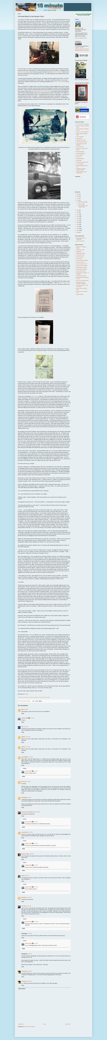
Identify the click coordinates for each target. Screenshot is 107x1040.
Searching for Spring (81, 275)
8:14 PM (36, 943)
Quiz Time (78, 156)
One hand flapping (80, 153)
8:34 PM (29, 797)
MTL (22, 726)
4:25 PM (38, 812)
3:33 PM (30, 953)
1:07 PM (36, 887)
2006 (78, 228)
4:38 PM (36, 821)
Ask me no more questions (82, 131)
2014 (78, 212)
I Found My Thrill (80, 255)
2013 (78, 214)
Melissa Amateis (25, 854)
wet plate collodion (57, 72)
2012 (78, 216)
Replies (24, 768)
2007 (78, 226)
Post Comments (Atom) (29, 1026)
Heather (23, 736)
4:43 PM (29, 906)
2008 (78, 224)
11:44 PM (30, 832)
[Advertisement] (81, 319)
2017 (78, 198)
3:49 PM (32, 854)
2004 (78, 232)
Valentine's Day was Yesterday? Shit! (81, 169)
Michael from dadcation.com (28, 812)
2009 (78, 222)
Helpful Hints (79, 138)
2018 (78, 196)
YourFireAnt (24, 971)
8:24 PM (32, 718)
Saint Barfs (78, 160)
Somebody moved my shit (82, 162)
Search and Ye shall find (82, 265)
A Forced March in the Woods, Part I (83, 206)
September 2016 (82, 202)
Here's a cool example (60, 81)
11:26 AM (28, 736)
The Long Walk (79, 164)
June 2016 (80, 204)
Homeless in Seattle (81, 140)
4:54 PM (30, 933)
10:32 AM (36, 921)
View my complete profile (81, 38)
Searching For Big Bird (81, 269)
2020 (78, 194)
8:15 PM (36, 865)
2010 (78, 220)
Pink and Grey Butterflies (82, 260)
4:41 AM (28, 781)
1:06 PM (31, 757)
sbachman (24, 897)
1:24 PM (36, 771)
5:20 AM (27, 875)
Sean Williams (24, 757)
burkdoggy (24, 797)
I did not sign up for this (81, 142)
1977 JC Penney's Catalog (82, 124)
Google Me (78, 251)
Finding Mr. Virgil (80, 249)
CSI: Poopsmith (80, 136)
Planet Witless (79, 155)
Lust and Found (80, 256)
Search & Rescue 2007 (81, 264)
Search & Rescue (80, 262)
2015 (78, 210)
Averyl (23, 875)
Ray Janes (24, 906)
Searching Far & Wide (81, 267)
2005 (78, 230)
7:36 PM (26, 709)
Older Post (67, 1024)
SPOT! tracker (35, 396)
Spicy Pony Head (80, 241)
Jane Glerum (24, 832)
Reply (22, 713)
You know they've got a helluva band (81, 172)
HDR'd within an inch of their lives (41, 91)
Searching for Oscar (81, 271)
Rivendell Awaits (80, 158)
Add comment (21, 988)
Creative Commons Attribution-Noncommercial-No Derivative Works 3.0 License (82, 49)
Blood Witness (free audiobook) (80, 238)
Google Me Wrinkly (80, 253)
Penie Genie (79, 258)
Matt (22, 709)
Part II (25, 694)
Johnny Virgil (24, 718)
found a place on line (64, 282)
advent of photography (23, 72)
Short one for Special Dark (82, 280)
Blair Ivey (23, 781)
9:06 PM (30, 971)
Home (44, 1024)
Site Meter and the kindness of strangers (81, 283)
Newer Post (21, 1024)
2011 (78, 218)
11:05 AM (29, 897)
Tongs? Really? (80, 294)
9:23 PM (26, 726)
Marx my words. (80, 146)
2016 (78, 200)
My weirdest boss (80, 151)
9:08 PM (30, 981)
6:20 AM (36, 843)
